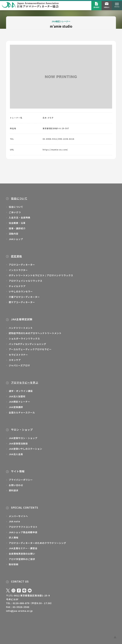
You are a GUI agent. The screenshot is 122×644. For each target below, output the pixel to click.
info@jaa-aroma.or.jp (19, 610)
